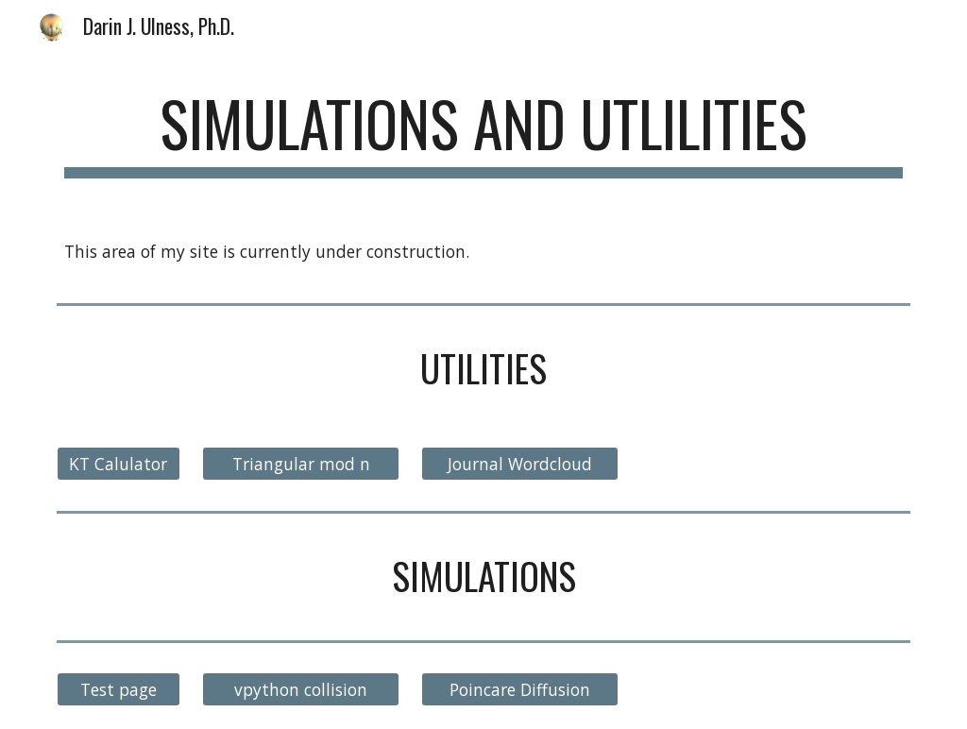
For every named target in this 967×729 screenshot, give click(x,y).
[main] (484, 132)
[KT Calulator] (118, 464)
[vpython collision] (301, 690)
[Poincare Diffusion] (520, 690)
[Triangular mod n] (301, 464)
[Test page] (118, 690)
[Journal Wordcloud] (520, 464)
